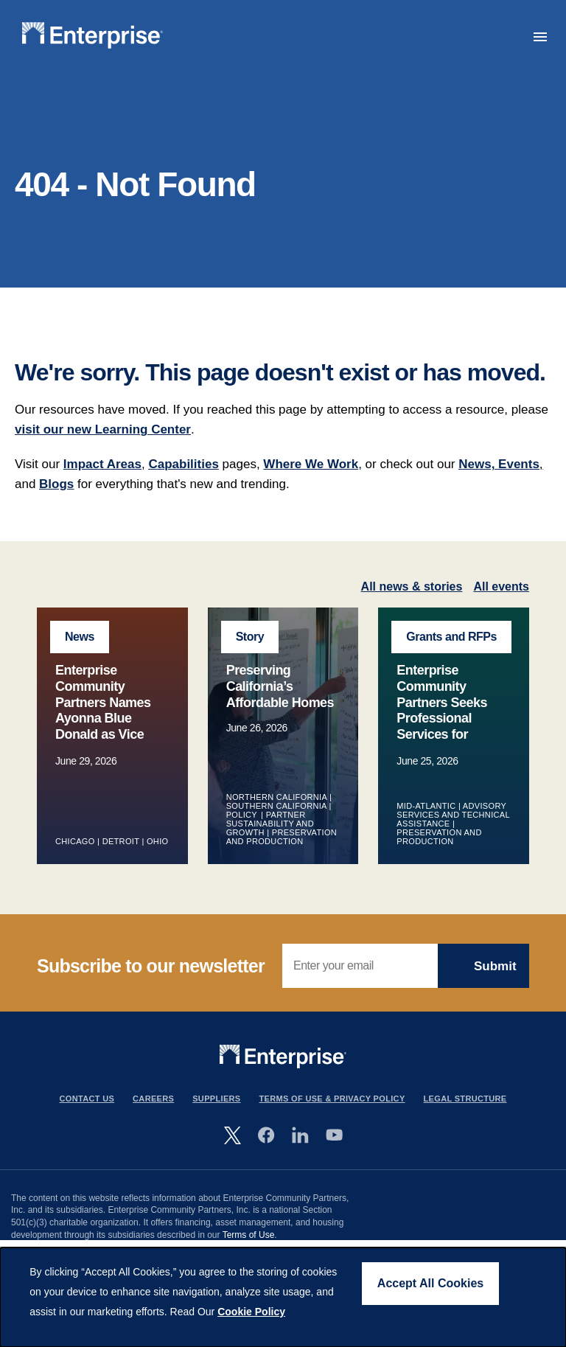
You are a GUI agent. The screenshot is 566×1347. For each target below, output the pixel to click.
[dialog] (283, 1297)
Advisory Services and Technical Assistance (452, 814)
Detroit (120, 841)
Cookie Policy (251, 1312)
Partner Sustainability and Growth (270, 823)
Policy (242, 814)
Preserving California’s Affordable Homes (280, 686)
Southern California (276, 805)
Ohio (157, 841)
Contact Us (87, 1098)
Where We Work (310, 464)
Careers (153, 1098)
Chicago (75, 841)
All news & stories (412, 586)
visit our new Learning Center (103, 429)
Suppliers (216, 1098)
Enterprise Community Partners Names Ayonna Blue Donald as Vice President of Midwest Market (103, 718)
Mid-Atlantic (425, 805)
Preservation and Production (281, 837)
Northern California (276, 797)
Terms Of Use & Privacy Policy (332, 1098)
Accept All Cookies (430, 1283)
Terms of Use (249, 1235)
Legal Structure (465, 1098)
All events (501, 586)
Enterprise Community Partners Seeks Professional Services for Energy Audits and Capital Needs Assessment (451, 726)
